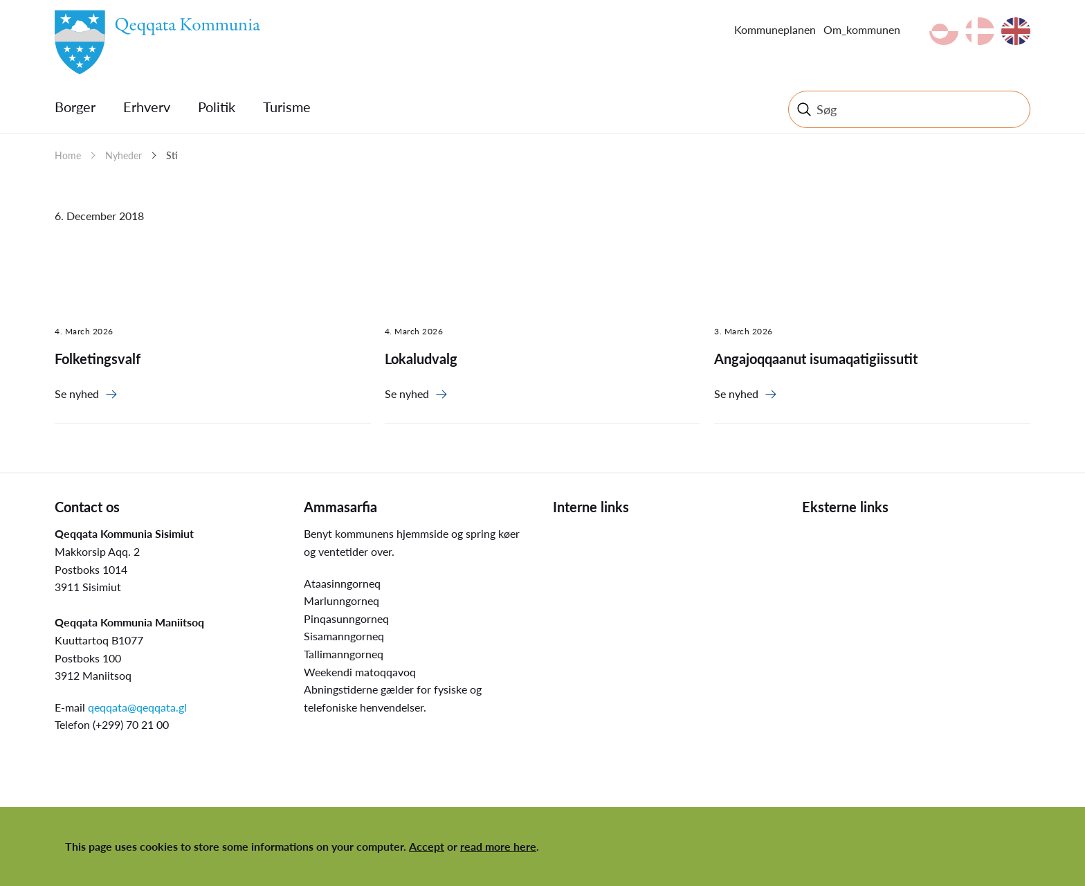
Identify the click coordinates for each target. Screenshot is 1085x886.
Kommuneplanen (775, 29)
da (979, 31)
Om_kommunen (861, 29)
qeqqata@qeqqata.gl (137, 707)
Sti (172, 155)
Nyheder (123, 155)
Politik (216, 106)
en (1015, 31)
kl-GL (943, 31)
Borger (75, 106)
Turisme (287, 106)
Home (68, 155)
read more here (498, 846)
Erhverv (146, 106)
